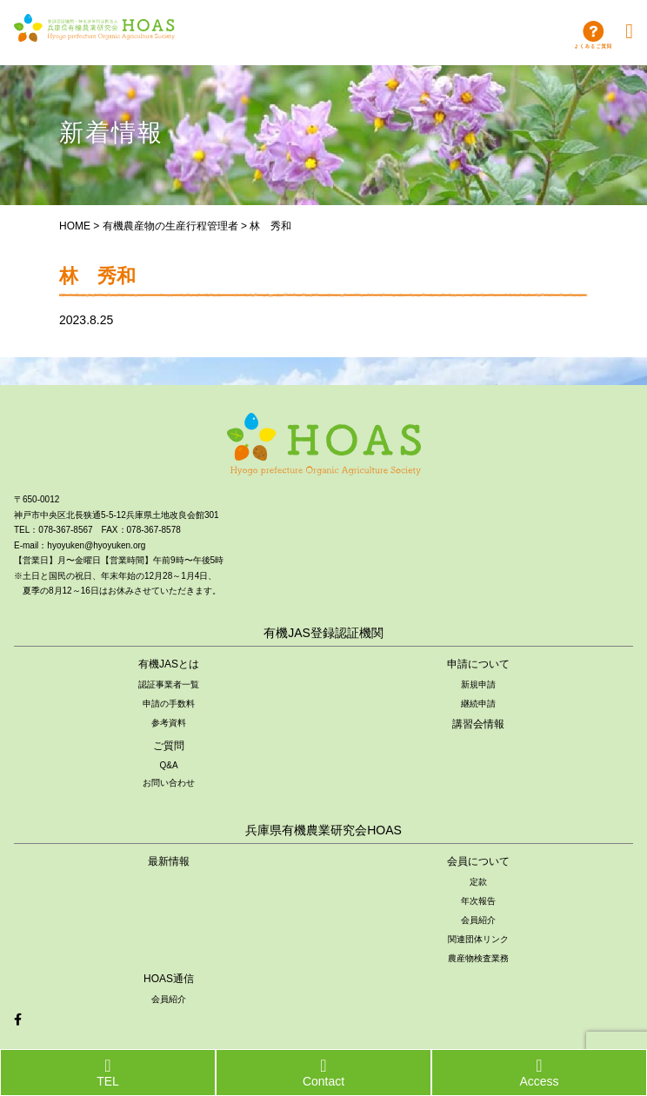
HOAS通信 (168, 979)
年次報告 (478, 901)
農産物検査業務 (478, 958)
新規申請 (478, 684)
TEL (108, 1072)
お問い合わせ (169, 782)
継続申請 (478, 703)
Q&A (168, 765)
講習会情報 (478, 724)
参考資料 (168, 722)
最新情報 (169, 861)
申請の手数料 (169, 703)
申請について (478, 664)
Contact (323, 1072)
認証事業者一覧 (168, 684)
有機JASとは (168, 664)
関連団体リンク (478, 939)
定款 (478, 882)
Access (538, 1072)
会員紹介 (478, 920)
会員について (478, 861)
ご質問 (168, 746)
